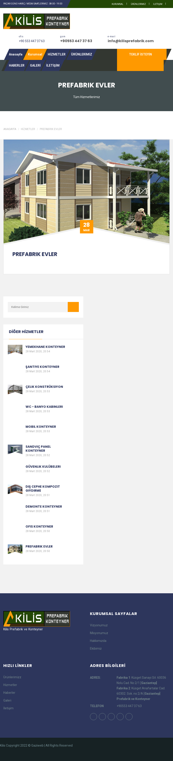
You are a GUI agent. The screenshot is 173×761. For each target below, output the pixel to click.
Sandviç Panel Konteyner (38, 448)
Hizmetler (10, 685)
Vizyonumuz (99, 625)
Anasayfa (15, 54)
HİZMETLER (57, 54)
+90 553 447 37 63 (32, 41)
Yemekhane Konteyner (45, 347)
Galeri (7, 700)
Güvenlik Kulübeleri (43, 466)
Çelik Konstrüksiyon (44, 386)
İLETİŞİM (157, 4)
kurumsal (117, 4)
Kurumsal (35, 54)
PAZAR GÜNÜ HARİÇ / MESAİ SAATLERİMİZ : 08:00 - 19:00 (32, 3)
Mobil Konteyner (41, 426)
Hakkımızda (98, 641)
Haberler (9, 692)
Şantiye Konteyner (42, 367)
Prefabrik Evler (51, 129)
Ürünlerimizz (12, 677)
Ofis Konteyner (39, 526)
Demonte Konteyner (44, 506)
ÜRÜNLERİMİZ (138, 4)
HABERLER (16, 65)
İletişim (8, 708)
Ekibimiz (96, 648)
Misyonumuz (99, 633)
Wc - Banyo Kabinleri (44, 406)
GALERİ (35, 65)
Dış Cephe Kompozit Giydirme (43, 488)
